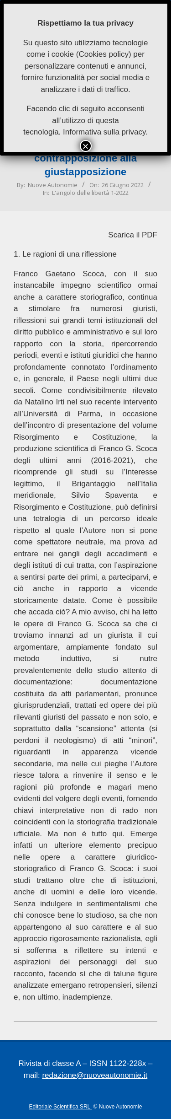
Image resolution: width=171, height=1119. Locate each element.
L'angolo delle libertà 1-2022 (90, 192)
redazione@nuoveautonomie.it (94, 1075)
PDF (149, 235)
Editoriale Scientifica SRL (60, 1106)
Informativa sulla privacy (104, 132)
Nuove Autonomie (53, 185)
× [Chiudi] (85, 146)
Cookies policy (103, 54)
